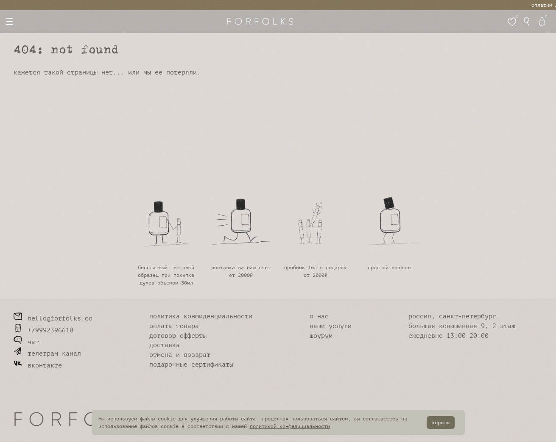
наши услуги (331, 326)
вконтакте (38, 365)
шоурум (321, 336)
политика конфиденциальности (200, 316)
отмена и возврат (179, 355)
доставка (164, 345)
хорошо (441, 422)
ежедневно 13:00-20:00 (448, 336)
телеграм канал (47, 353)
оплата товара (174, 326)
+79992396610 (43, 330)
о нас (319, 316)
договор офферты (178, 336)
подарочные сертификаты (191, 364)
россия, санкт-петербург (452, 316)
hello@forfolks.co (53, 318)
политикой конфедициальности (290, 426)
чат (26, 342)
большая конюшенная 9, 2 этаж (461, 326)
